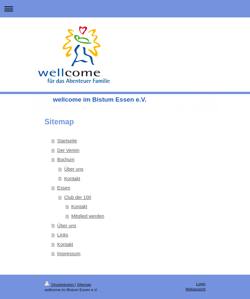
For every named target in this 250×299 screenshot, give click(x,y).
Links (62, 234)
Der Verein (68, 150)
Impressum (68, 253)
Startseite (67, 140)
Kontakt (72, 178)
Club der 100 (77, 197)
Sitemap (84, 284)
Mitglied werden (87, 216)
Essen (63, 187)
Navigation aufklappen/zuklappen (125, 9)
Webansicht (196, 289)
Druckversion (60, 284)
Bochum (65, 159)
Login (201, 284)
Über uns (73, 169)
